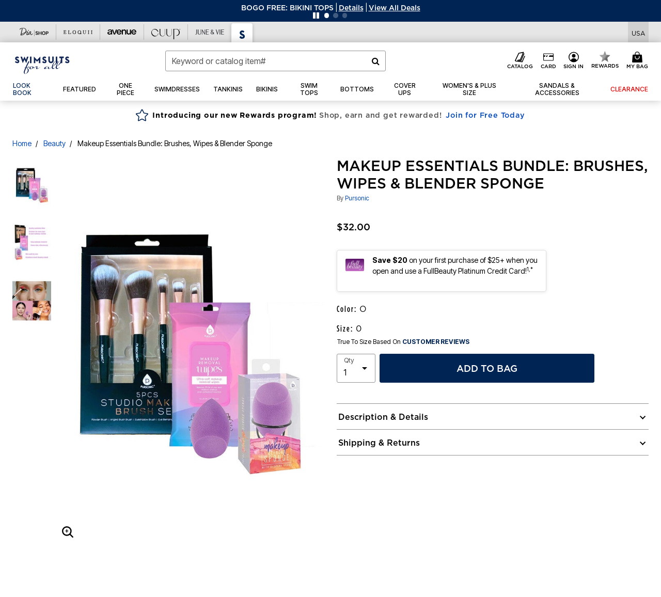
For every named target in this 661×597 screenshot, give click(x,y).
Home (22, 143)
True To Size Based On (403, 341)
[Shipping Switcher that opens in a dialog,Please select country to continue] (638, 32)
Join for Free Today (485, 115)
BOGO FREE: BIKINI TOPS (287, 8)
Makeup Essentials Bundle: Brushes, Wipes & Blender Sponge (174, 143)
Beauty (54, 143)
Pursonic (357, 198)
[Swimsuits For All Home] (42, 64)
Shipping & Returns (379, 442)
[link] (31, 89)
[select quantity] (356, 368)
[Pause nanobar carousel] (316, 15)
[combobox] (275, 61)
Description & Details (383, 416)
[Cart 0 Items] (639, 61)
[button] (351, 8)
